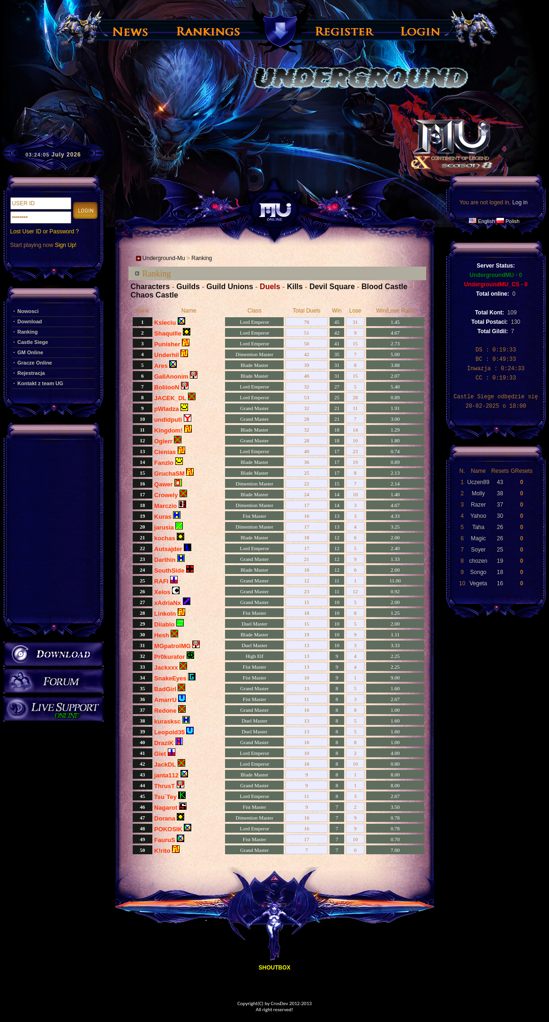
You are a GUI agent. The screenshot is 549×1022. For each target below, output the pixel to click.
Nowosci (27, 311)
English (486, 221)
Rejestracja (31, 373)
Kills (295, 287)
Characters (150, 287)
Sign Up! (65, 245)
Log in (520, 202)
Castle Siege (32, 342)
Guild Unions (229, 287)
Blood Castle (384, 287)
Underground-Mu (164, 258)
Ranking (27, 332)
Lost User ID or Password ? (44, 231)
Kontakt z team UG (40, 383)
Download (29, 321)
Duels (270, 287)
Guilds (188, 287)
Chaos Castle (154, 295)
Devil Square (332, 287)
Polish (512, 221)
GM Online (30, 352)
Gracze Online (34, 363)
